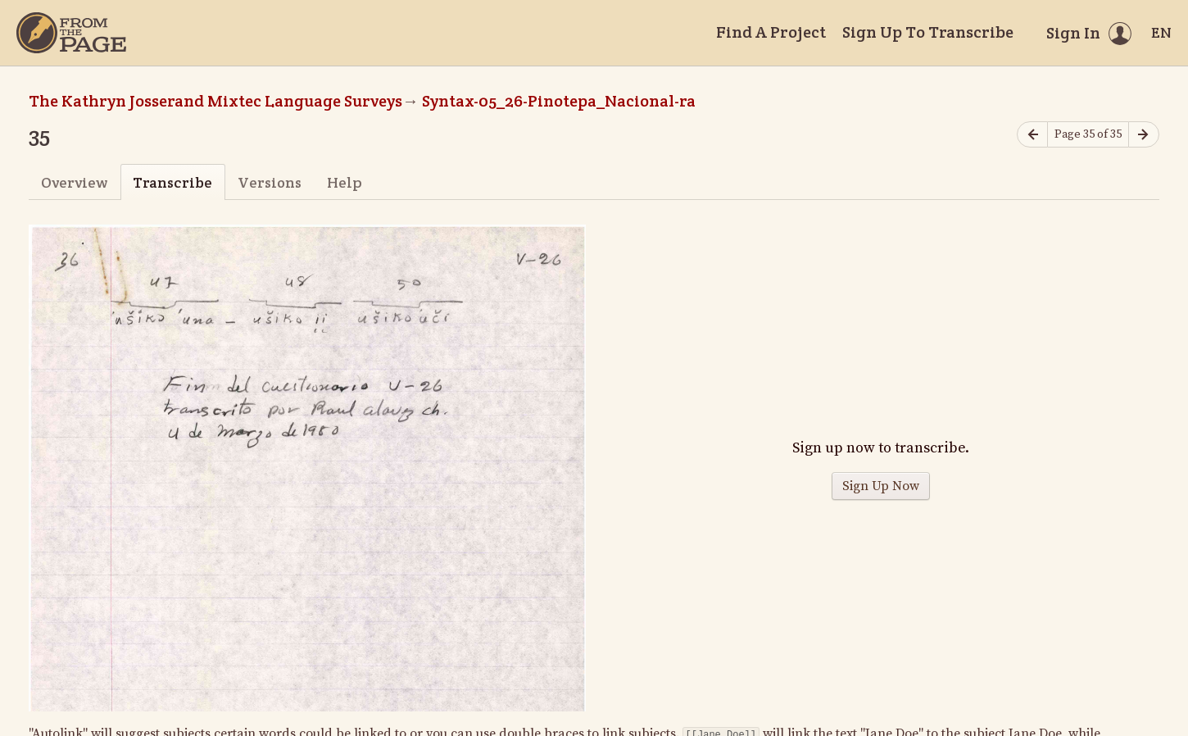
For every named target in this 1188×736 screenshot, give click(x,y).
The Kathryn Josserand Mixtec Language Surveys (215, 100)
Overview (74, 182)
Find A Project (771, 32)
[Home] (71, 32)
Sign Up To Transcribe (927, 32)
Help (344, 182)
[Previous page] (1032, 134)
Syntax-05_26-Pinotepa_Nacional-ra (559, 100)
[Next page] (1143, 134)
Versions (270, 182)
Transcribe (172, 182)
